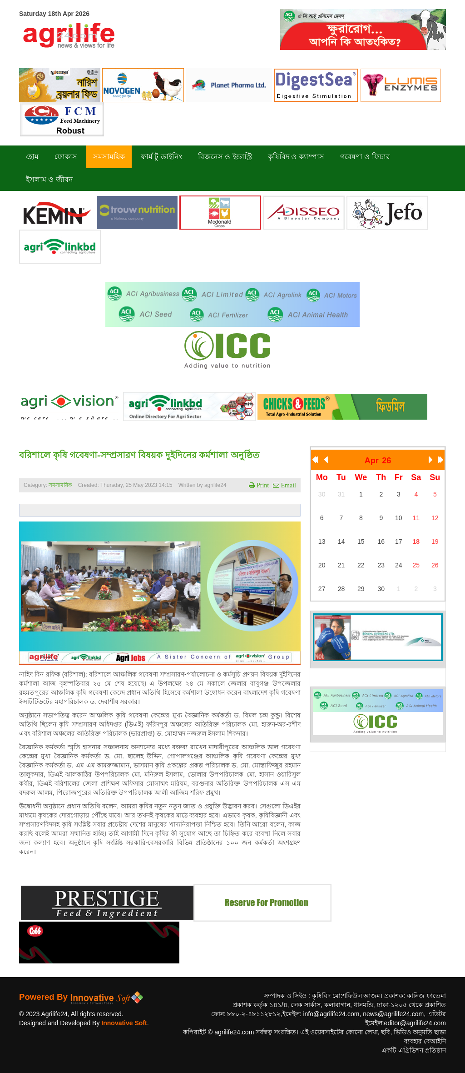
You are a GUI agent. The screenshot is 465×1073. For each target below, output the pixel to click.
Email (287, 485)
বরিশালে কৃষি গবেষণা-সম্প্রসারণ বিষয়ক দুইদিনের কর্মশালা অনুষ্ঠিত (139, 455)
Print (262, 485)
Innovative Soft (124, 1023)
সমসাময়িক (60, 485)
